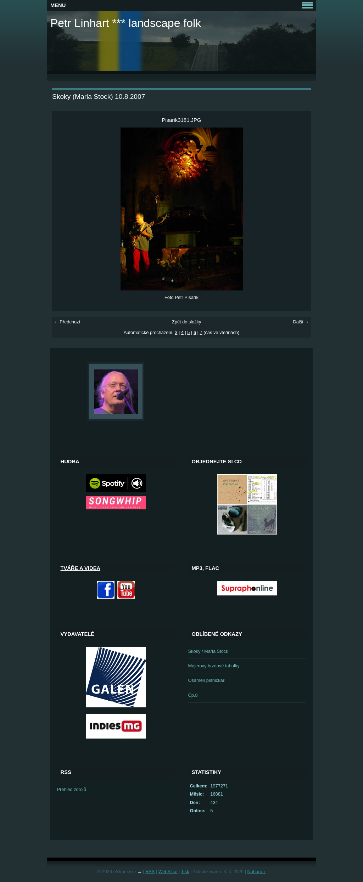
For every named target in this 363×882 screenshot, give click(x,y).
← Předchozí (67, 321)
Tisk (185, 871)
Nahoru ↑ (256, 871)
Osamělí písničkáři (206, 680)
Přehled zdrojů (71, 789)
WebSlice (168, 871)
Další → (301, 321)
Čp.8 (193, 695)
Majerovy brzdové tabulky (214, 665)
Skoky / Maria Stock (208, 651)
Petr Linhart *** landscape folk (125, 23)
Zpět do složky (186, 321)
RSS (150, 871)
